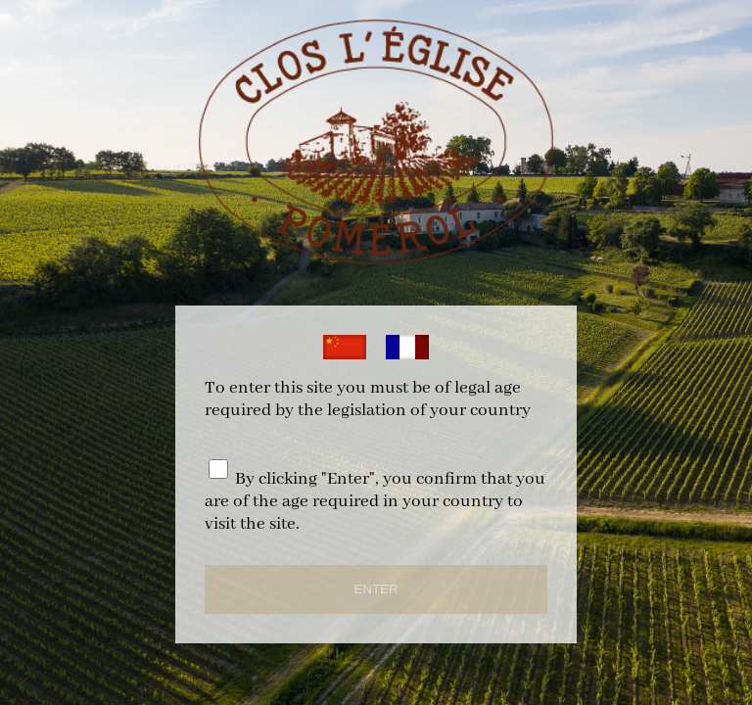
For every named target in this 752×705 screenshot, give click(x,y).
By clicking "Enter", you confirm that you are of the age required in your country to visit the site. (375, 502)
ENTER (375, 589)
